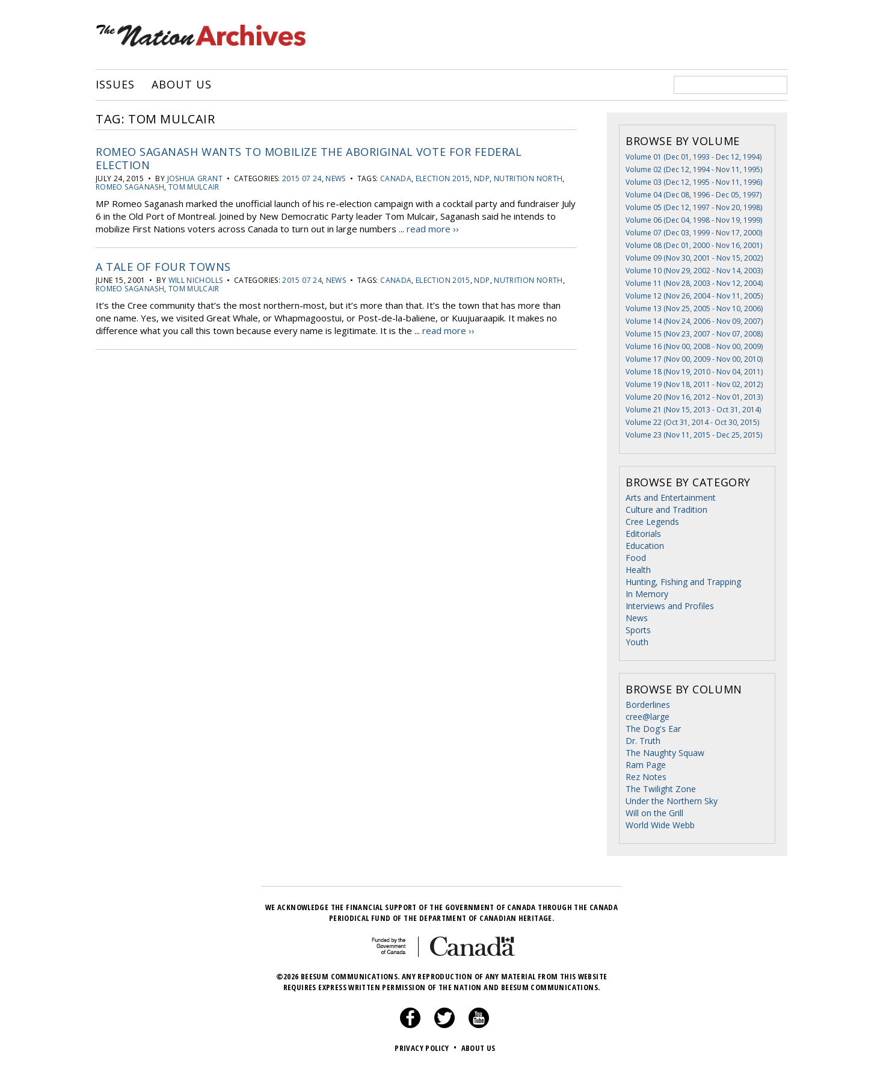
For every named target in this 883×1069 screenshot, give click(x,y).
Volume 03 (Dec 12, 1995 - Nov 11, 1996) (694, 182)
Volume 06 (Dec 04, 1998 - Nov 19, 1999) (694, 220)
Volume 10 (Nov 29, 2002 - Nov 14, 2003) (694, 270)
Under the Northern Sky (672, 801)
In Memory (647, 594)
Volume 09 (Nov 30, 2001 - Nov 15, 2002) (694, 258)
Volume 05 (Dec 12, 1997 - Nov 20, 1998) (694, 207)
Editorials (643, 533)
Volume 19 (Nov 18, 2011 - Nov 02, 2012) (694, 384)
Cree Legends (652, 521)
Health (638, 569)
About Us (181, 85)
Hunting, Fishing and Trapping (683, 581)
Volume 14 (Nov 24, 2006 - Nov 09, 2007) (694, 321)
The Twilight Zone (661, 789)
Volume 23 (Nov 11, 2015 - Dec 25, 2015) (694, 435)
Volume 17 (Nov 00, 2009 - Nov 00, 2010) (694, 359)
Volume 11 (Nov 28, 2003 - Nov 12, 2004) (694, 283)
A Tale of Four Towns (163, 266)
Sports (638, 630)
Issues (115, 85)
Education (645, 545)
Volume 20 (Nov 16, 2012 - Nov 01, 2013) (694, 397)
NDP (482, 178)
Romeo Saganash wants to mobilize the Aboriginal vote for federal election (309, 158)
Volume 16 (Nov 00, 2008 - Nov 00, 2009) (694, 346)
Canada (395, 178)
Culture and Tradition (666, 509)
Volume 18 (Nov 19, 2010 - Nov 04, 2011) (694, 372)
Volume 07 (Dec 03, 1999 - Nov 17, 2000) (694, 233)
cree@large (647, 716)
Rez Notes (646, 776)
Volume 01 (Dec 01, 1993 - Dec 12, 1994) (693, 157)
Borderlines (648, 704)
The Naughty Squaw (665, 752)
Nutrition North (528, 178)
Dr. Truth (643, 740)
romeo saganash (130, 187)
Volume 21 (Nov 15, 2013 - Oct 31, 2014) (693, 409)
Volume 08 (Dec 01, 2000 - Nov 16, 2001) (694, 245)
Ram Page (646, 764)
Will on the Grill (654, 813)
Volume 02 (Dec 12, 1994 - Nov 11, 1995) (694, 169)
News (335, 178)
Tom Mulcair (194, 187)
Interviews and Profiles (670, 606)
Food (636, 557)
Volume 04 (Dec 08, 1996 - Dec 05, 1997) (693, 195)
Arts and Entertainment (671, 497)
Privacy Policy (427, 1048)
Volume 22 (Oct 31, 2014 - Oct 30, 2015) (692, 422)
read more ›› (433, 229)
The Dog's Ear (653, 728)
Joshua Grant (195, 178)
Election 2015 (443, 178)
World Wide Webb (660, 825)
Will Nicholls (195, 280)
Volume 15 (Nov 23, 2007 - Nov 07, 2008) (694, 334)
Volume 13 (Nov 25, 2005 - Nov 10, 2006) (694, 308)
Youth (637, 642)
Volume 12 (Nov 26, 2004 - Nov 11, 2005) (694, 296)
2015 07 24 (302, 178)
